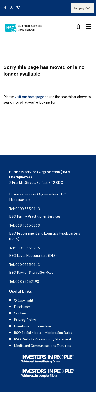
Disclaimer (22, 307)
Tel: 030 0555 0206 (24, 248)
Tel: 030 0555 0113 (24, 264)
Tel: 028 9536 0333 (24, 225)
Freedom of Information (32, 326)
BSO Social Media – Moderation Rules (43, 332)
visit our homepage (29, 97)
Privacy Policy (25, 320)
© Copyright (23, 300)
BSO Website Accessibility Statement (42, 339)
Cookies (20, 313)
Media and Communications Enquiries (42, 345)
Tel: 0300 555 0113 (24, 208)
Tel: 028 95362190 (24, 281)
